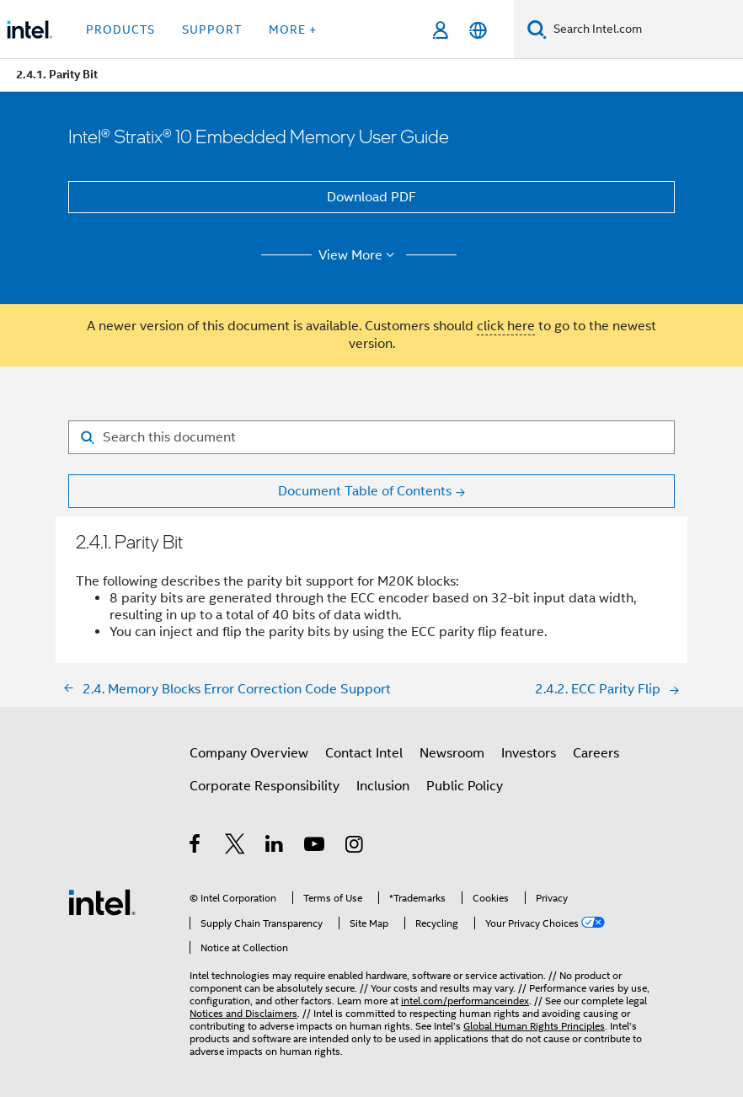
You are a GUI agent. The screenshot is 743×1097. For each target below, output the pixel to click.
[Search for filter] (371, 437)
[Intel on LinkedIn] (275, 847)
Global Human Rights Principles (534, 1025)
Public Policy (464, 786)
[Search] (537, 29)
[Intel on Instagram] (355, 847)
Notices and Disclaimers (243, 1013)
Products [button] (120, 29)
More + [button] (293, 29)
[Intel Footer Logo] (102, 901)
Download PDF (371, 197)
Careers (596, 753)
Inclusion (382, 786)
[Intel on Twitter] (235, 847)
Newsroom (452, 753)
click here (506, 326)
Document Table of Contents (365, 491)
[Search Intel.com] (645, 29)
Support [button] (212, 29)
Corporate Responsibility (264, 786)
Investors (528, 753)
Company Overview (249, 753)
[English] (478, 30)
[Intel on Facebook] (196, 847)
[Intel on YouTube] (315, 847)
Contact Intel (364, 753)
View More (359, 255)
